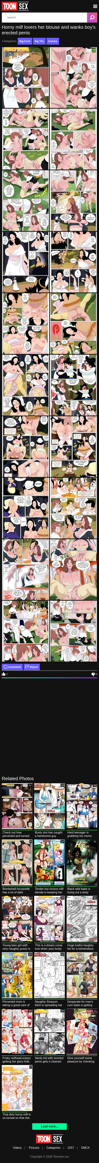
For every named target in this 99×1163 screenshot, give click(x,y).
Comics (52, 41)
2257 (71, 1147)
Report (31, 667)
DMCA (85, 1147)
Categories (53, 1147)
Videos (17, 1147)
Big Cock (24, 41)
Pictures (34, 1147)
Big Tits (39, 41)
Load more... (49, 1126)
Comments (12, 667)
